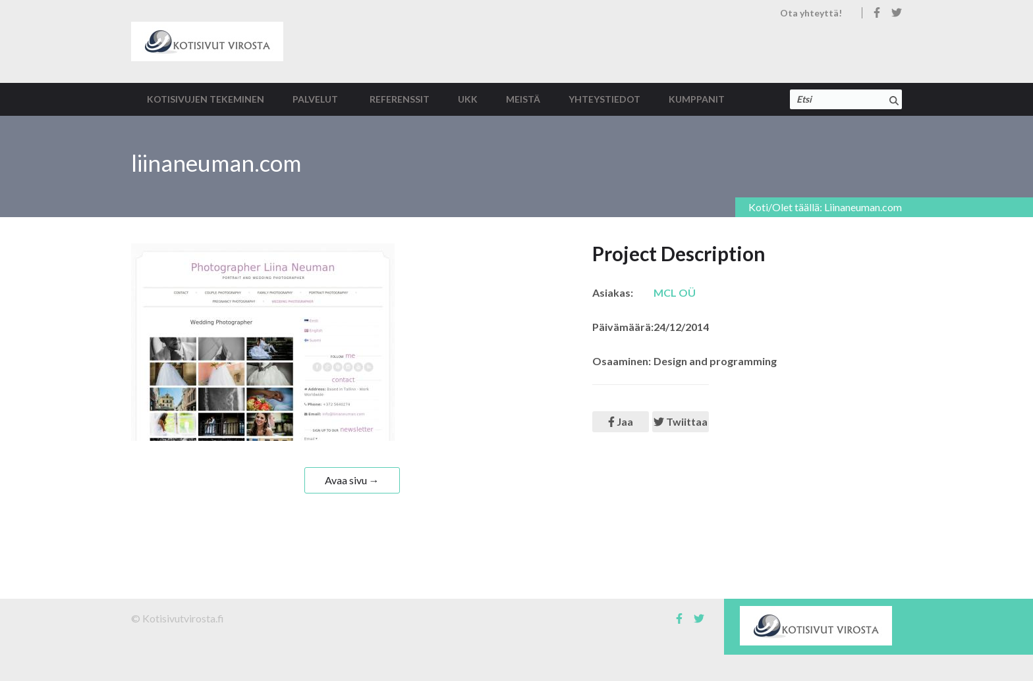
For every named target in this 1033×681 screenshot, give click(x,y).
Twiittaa (681, 421)
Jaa (620, 421)
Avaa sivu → (352, 480)
